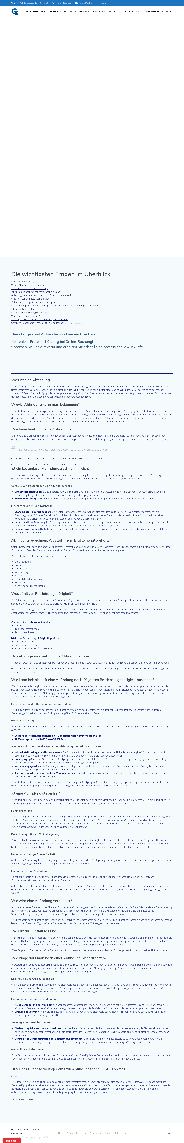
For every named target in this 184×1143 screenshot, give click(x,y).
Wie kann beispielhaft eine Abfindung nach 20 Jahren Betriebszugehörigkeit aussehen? (55, 305)
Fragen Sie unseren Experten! (26, 672)
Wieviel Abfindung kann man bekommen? (31, 285)
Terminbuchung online (158, 11)
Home (60, 1133)
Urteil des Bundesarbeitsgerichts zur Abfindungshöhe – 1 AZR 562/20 (46, 322)
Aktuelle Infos (128, 11)
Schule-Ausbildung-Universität (69, 11)
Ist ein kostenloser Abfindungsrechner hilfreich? (35, 291)
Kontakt (70, 1133)
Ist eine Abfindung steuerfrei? (26, 309)
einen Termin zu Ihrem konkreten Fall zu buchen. (58, 464)
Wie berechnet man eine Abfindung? (29, 288)
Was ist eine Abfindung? (23, 281)
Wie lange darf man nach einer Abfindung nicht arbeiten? (39, 319)
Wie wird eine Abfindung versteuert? (29, 312)
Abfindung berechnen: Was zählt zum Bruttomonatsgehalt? (41, 295)
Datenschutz (96, 1133)
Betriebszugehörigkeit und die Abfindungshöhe (35, 302)
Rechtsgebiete (35, 11)
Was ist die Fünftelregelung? (25, 316)
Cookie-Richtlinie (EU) (116, 1133)
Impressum (82, 1133)
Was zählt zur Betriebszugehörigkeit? (30, 298)
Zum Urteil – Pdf (22, 1099)
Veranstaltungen (104, 11)
